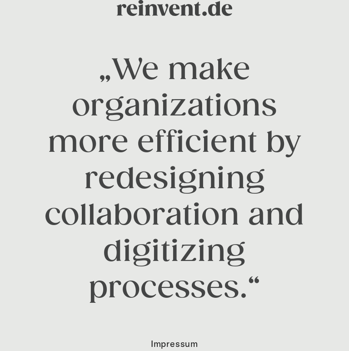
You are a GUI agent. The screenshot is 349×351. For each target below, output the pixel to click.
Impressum (174, 343)
